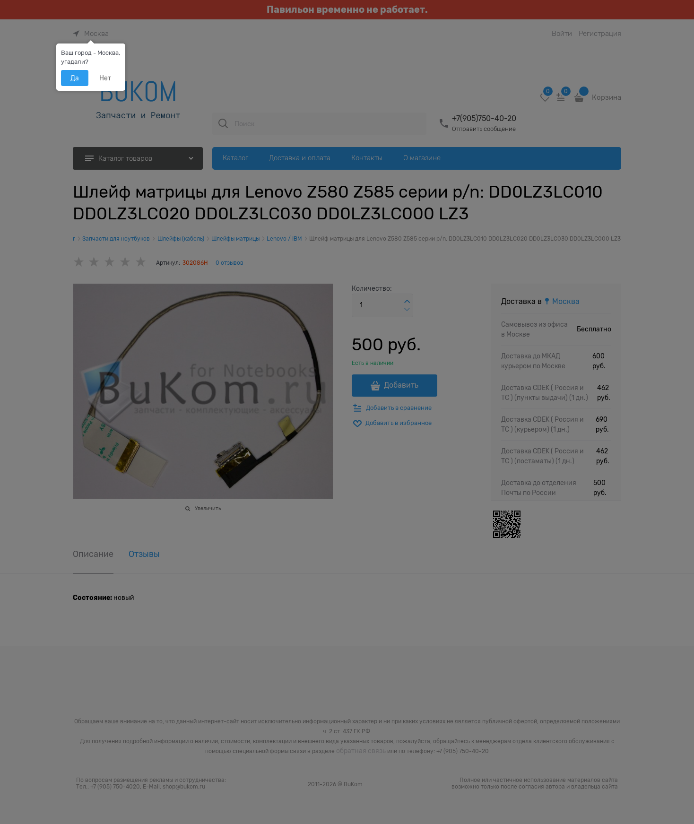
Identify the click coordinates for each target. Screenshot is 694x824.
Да (74, 78)
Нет (105, 78)
